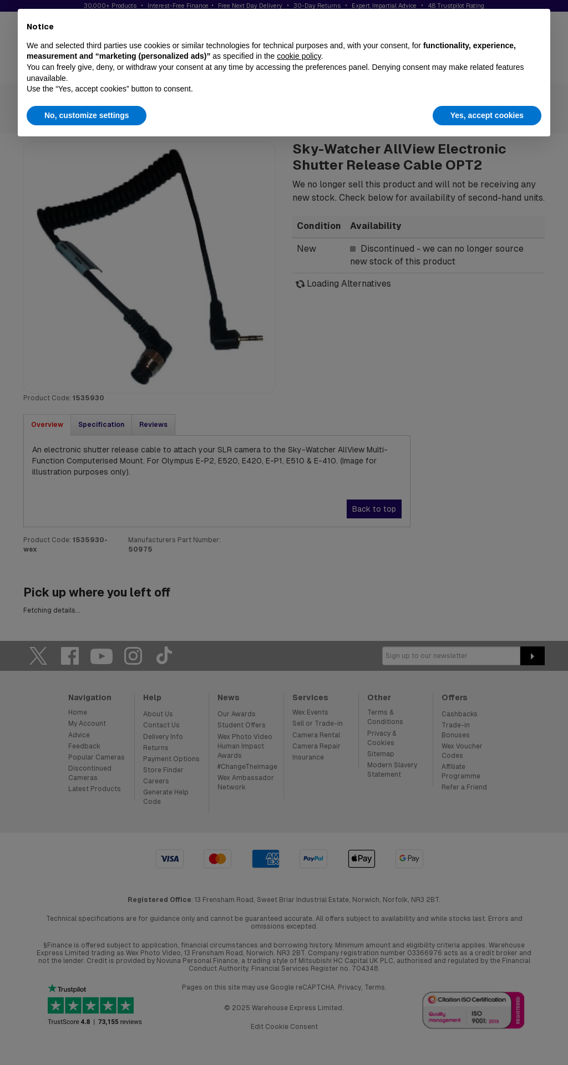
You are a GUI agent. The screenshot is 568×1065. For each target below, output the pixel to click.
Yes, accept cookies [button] (487, 115)
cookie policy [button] (299, 56)
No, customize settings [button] (86, 115)
